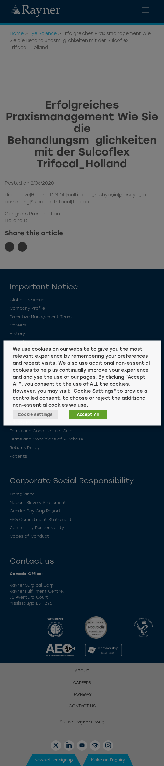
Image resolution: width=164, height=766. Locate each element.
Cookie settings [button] (35, 414)
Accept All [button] (88, 414)
